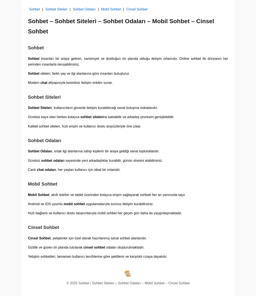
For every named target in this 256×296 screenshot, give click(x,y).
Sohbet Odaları (84, 9)
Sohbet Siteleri (56, 9)
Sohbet (34, 9)
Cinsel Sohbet (137, 9)
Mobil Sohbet (111, 9)
